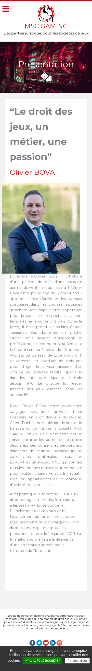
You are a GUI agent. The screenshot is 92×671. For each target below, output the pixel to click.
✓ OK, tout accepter (42, 660)
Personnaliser (77, 660)
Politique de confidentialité (48, 666)
